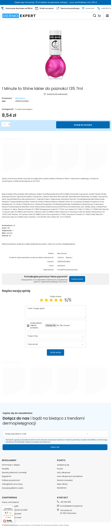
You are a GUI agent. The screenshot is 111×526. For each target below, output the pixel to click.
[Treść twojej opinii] (55, 311)
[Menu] (107, 16)
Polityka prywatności (11, 480)
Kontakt (62, 497)
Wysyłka (5, 469)
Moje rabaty (62, 484)
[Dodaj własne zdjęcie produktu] (64, 325)
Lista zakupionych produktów (70, 476)
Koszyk (60, 469)
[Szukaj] (94, 16)
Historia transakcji (65, 480)
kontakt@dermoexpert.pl (71, 506)
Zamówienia (9, 497)
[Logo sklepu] (19, 15)
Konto (61, 460)
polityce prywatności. (42, 442)
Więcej (68, 257)
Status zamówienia (10, 502)
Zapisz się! (55, 447)
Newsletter (61, 488)
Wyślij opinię (55, 352)
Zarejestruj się (63, 465)
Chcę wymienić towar (11, 517)
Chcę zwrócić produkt (11, 514)
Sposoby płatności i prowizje (14, 472)
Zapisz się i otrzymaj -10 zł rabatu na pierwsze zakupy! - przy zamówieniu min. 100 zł (55, 2)
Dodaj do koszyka (83, 125)
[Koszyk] (100, 16)
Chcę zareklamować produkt (15, 510)
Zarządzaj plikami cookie (12, 488)
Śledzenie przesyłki (10, 506)
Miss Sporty (20, 98)
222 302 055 (65, 502)
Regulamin (6, 476)
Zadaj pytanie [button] (77, 279)
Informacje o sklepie (11, 465)
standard (61, 266)
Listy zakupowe (63, 472)
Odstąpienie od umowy (12, 484)
